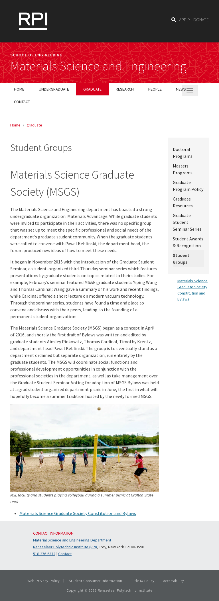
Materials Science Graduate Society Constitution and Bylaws (77, 513)
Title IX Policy (143, 580)
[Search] (173, 20)
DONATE (201, 20)
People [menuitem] (155, 89)
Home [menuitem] (19, 89)
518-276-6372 (44, 553)
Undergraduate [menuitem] (54, 89)
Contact (65, 553)
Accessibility (173, 580)
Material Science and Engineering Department (72, 540)
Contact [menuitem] (22, 101)
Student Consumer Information (95, 580)
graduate (34, 125)
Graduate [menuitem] (92, 89)
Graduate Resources (183, 202)
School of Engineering (36, 55)
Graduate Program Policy (188, 185)
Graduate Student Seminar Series (187, 222)
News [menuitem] (181, 89)
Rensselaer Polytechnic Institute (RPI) (65, 546)
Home (15, 125)
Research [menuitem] (125, 89)
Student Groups (181, 258)
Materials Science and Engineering (98, 66)
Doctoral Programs (182, 152)
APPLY (184, 20)
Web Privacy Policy (43, 580)
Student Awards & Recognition (188, 242)
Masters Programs (182, 169)
